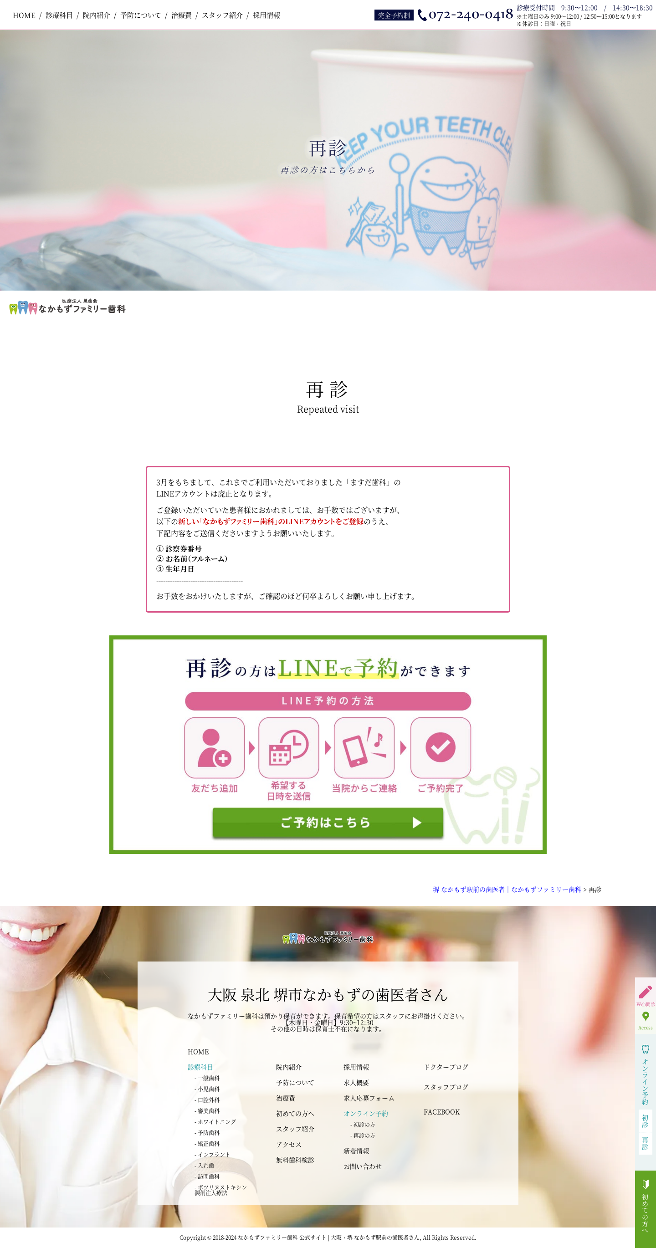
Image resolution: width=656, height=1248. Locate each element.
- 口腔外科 (207, 1100)
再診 (645, 1143)
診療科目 (59, 15)
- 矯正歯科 (207, 1143)
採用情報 (266, 15)
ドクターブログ (446, 1066)
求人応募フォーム (369, 1097)
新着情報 (356, 1150)
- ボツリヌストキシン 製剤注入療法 (221, 1190)
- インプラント (213, 1154)
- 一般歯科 (207, 1078)
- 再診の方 (362, 1135)
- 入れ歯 (204, 1165)
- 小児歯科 (207, 1089)
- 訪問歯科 (207, 1176)
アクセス (289, 1144)
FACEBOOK (442, 1111)
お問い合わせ (362, 1166)
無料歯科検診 (295, 1159)
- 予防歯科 (207, 1132)
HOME (24, 15)
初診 (645, 1121)
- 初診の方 (362, 1124)
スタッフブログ (446, 1086)
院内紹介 (96, 15)
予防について (140, 15)
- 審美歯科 (207, 1111)
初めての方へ (295, 1113)
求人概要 (356, 1082)
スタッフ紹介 (222, 15)
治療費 (181, 15)
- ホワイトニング (215, 1121)
